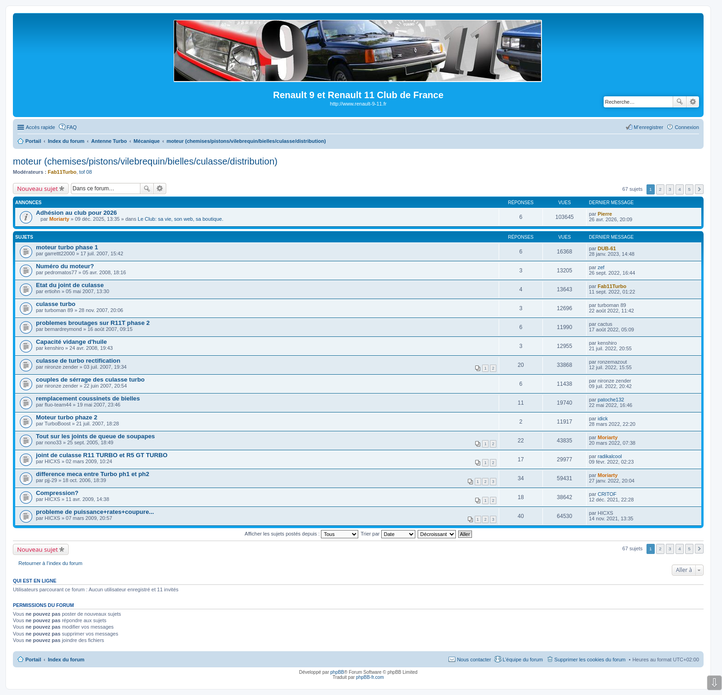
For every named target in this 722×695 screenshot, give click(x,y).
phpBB (337, 672)
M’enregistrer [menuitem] (648, 127)
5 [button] (689, 189)
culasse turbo (56, 303)
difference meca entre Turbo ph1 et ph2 (92, 474)
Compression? (57, 492)
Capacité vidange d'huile (71, 341)
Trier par (388, 533)
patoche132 (611, 399)
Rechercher (680, 101)
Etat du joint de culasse (70, 285)
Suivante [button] (699, 189)
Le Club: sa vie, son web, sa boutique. (180, 219)
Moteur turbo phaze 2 (66, 417)
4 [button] (679, 189)
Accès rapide (40, 127)
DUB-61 (607, 248)
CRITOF (607, 494)
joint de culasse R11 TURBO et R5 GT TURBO (102, 455)
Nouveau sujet (37, 188)
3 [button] (670, 189)
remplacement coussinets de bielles (88, 398)
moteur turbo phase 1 (67, 247)
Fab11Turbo (62, 172)
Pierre (605, 214)
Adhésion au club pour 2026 (76, 212)
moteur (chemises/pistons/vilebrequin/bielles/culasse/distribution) (145, 161)
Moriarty (59, 219)
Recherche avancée (693, 101)
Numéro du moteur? (65, 266)
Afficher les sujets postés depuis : (301, 533)
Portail (33, 141)
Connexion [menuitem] (687, 127)
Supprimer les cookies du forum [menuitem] (590, 659)
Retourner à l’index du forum (50, 563)
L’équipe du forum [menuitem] (522, 659)
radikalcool (610, 456)
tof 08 (85, 172)
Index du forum (66, 659)
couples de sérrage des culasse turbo (90, 379)
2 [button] (660, 189)
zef (601, 267)
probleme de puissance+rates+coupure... (95, 511)
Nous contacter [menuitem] (474, 659)
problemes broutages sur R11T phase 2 (93, 322)
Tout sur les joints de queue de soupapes (95, 436)
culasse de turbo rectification (78, 360)
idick (603, 418)
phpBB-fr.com (370, 677)
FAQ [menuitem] (72, 127)
